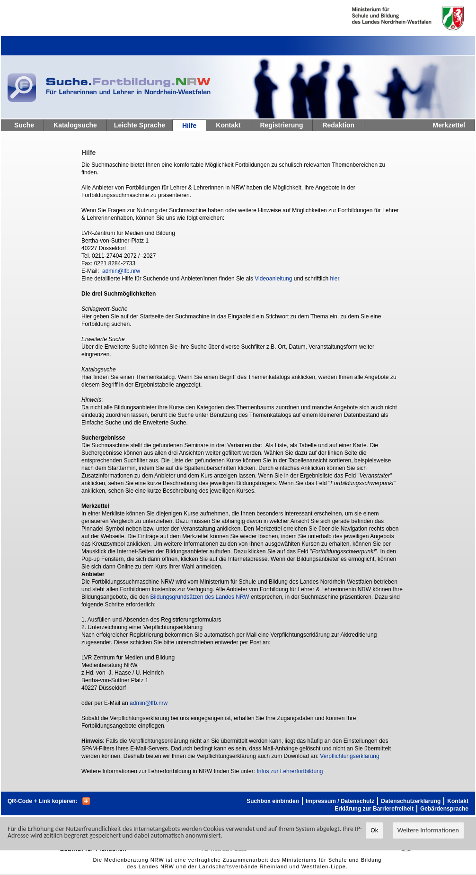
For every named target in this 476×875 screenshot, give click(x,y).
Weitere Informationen (428, 830)
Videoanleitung (273, 278)
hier (334, 278)
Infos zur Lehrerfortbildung (289, 771)
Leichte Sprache (139, 125)
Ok (374, 830)
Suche (24, 125)
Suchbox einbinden (273, 801)
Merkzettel (449, 125)
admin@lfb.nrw (121, 271)
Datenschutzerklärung (411, 801)
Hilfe (189, 125)
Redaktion (338, 125)
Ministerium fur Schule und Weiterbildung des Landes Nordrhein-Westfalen (392, 18)
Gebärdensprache (444, 808)
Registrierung (281, 125)
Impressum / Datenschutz (340, 801)
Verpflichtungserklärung (349, 756)
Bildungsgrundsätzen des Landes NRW (199, 597)
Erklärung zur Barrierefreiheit (374, 808)
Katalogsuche (75, 125)
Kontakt (228, 125)
